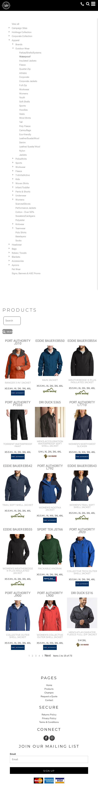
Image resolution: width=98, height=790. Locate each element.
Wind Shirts (25, 118)
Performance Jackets (25, 208)
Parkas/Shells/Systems (30, 52)
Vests (22, 114)
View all (15, 24)
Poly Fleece (24, 126)
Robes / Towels (19, 253)
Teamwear (20, 228)
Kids (17, 179)
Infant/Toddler (22, 187)
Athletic (23, 73)
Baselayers (20, 236)
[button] (88, 4)
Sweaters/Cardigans (25, 216)
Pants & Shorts (22, 191)
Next (48, 655)
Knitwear (19, 224)
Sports (22, 105)
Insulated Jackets (27, 60)
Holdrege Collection (22, 32)
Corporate (24, 77)
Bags (14, 249)
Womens (23, 93)
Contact (49, 700)
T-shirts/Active (22, 175)
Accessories (18, 261)
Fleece (22, 65)
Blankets (16, 257)
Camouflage (25, 130)
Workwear (24, 89)
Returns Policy (49, 714)
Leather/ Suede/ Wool (29, 146)
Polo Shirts (20, 232)
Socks (18, 240)
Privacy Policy (49, 718)
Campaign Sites (19, 28)
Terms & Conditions (49, 722)
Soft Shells (24, 101)
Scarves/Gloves (22, 204)
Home (49, 685)
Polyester (20, 220)
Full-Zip (23, 85)
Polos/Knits (21, 159)
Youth (22, 97)
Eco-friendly (25, 134)
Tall (21, 122)
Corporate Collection (22, 36)
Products (49, 688)
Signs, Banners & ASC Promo (26, 273)
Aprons (15, 265)
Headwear (17, 244)
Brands (18, 44)
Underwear (20, 195)
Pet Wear (16, 269)
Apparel (15, 40)
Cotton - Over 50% (24, 212)
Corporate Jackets (28, 81)
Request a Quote (49, 696)
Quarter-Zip (25, 69)
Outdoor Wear (22, 48)
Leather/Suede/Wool (29, 138)
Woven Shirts (22, 183)
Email (13, 753)
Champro (49, 692)
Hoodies (23, 110)
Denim (22, 142)
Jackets (23, 155)
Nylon (22, 150)
